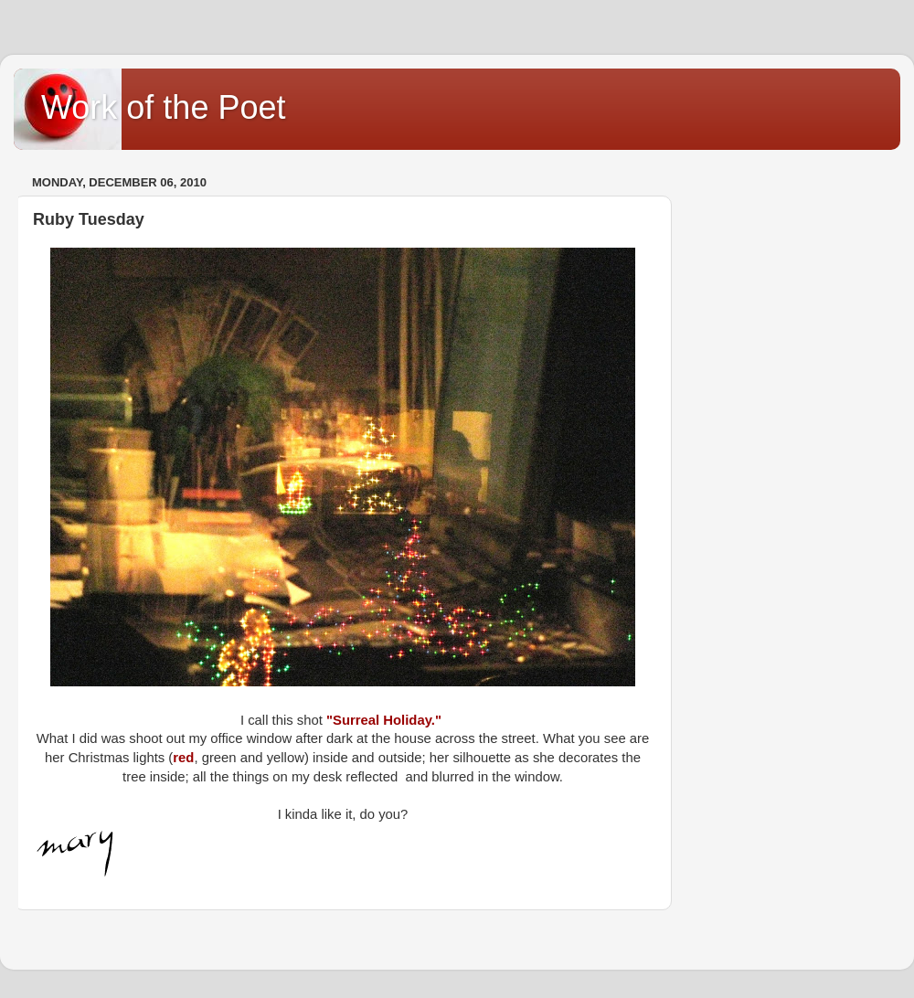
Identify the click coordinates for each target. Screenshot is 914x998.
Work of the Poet (163, 107)
